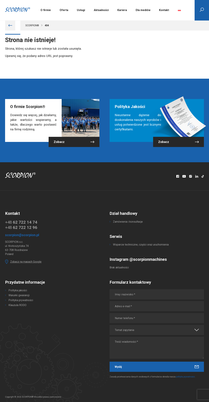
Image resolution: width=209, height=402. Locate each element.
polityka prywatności (185, 377)
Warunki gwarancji (18, 295)
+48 (21, 222)
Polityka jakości (17, 290)
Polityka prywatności (20, 300)
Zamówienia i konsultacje (128, 221)
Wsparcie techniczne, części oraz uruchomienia (141, 244)
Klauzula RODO (17, 305)
